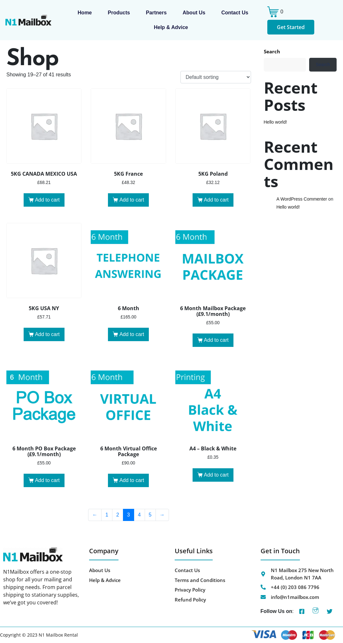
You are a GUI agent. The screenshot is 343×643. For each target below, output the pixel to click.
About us (194, 12)
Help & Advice (171, 27)
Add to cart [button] (47, 200)
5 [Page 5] (150, 514)
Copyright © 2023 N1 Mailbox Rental (39, 635)
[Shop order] (215, 77)
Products (119, 12)
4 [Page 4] (139, 514)
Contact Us (234, 12)
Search (272, 51)
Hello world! (275, 122)
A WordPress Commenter (302, 199)
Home (85, 12)
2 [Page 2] (117, 514)
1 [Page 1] (106, 514)
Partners (156, 12)
